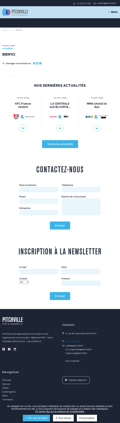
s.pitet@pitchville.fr (74, 346)
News (5, 396)
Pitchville (6, 380)
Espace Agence (77, 380)
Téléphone (67, 185)
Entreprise (24, 208)
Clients (5, 388)
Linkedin (15, 349)
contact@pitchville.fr (106, 3)
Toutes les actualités (60, 144)
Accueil (5, 30)
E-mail (23, 267)
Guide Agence (8, 392)
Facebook (34, 63)
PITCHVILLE (15, 12)
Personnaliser (87, 418)
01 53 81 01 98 (84, 3)
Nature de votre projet (74, 196)
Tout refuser (63, 418)
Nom (64, 267)
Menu (114, 12)
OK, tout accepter (36, 418)
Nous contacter (72, 361)
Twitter (37, 63)
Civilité (23, 278)
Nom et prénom (28, 185)
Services (6, 384)
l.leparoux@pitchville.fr (76, 353)
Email (40, 63)
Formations (7, 399)
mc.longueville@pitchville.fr (78, 349)
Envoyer (60, 225)
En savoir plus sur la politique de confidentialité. (60, 411)
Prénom (66, 278)
